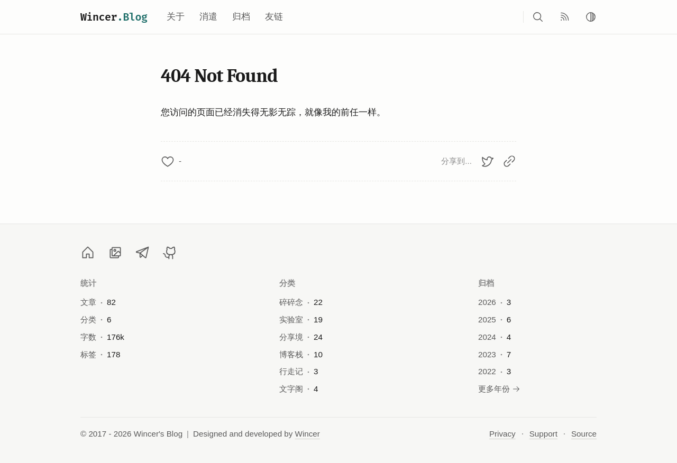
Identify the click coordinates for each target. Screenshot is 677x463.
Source (584, 433)
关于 (176, 17)
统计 (88, 283)
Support (543, 433)
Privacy (502, 433)
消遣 (208, 17)
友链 (274, 17)
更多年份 (499, 388)
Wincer (114, 17)
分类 (287, 283)
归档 (241, 17)
